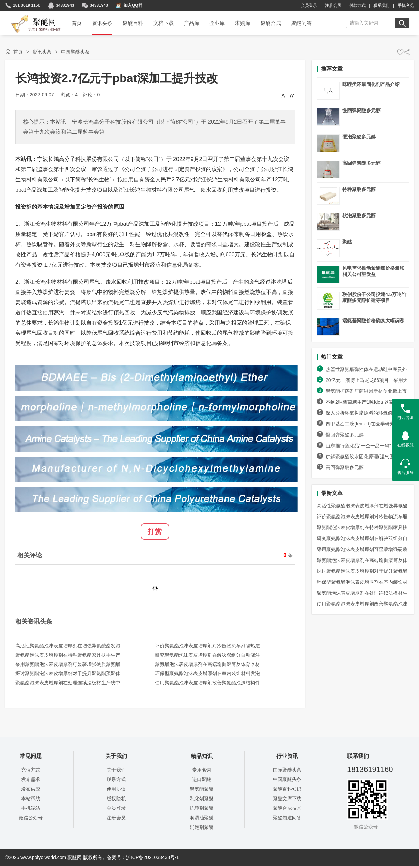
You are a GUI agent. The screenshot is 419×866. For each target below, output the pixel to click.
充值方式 (30, 770)
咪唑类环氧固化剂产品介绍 (371, 84)
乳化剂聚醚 (202, 798)
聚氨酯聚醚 (202, 789)
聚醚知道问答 (287, 817)
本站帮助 (30, 798)
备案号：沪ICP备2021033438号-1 (143, 857)
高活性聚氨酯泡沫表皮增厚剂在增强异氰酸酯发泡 (67, 645)
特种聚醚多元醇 (359, 189)
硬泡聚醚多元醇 (359, 136)
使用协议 (116, 789)
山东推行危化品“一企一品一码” (361, 445)
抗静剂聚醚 (202, 808)
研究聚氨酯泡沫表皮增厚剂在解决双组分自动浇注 (207, 655)
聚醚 (347, 241)
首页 (18, 52)
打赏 (155, 531)
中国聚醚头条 (75, 52)
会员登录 (309, 5)
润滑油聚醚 (202, 817)
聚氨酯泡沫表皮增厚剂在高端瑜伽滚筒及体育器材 (207, 664)
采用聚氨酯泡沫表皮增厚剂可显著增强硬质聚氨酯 (67, 664)
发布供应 (30, 789)
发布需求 (30, 779)
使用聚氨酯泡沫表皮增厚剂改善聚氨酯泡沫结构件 (207, 682)
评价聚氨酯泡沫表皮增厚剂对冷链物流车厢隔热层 (207, 645)
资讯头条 (41, 52)
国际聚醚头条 (287, 770)
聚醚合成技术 (287, 808)
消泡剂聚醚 (202, 827)
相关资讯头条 (33, 621)
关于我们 (116, 770)
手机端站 (30, 808)
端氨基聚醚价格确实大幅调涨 (373, 320)
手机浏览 (406, 5)
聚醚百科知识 (287, 789)
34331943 (65, 5)
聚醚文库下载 (287, 798)
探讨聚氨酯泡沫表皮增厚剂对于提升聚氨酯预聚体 (67, 673)
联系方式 (116, 779)
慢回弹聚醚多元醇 (361, 110)
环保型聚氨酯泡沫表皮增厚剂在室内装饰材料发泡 (207, 673)
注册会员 (333, 5)
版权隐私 (116, 798)
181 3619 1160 (26, 5)
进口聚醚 (201, 779)
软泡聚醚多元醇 (359, 215)
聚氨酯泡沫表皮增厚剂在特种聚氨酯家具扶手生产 (67, 655)
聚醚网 (30, 16)
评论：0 (91, 95)
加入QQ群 (133, 5)
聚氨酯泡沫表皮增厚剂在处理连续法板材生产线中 (67, 682)
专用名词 (201, 770)
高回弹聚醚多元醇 (361, 163)
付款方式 (357, 5)
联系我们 (381, 5)
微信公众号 (31, 817)
